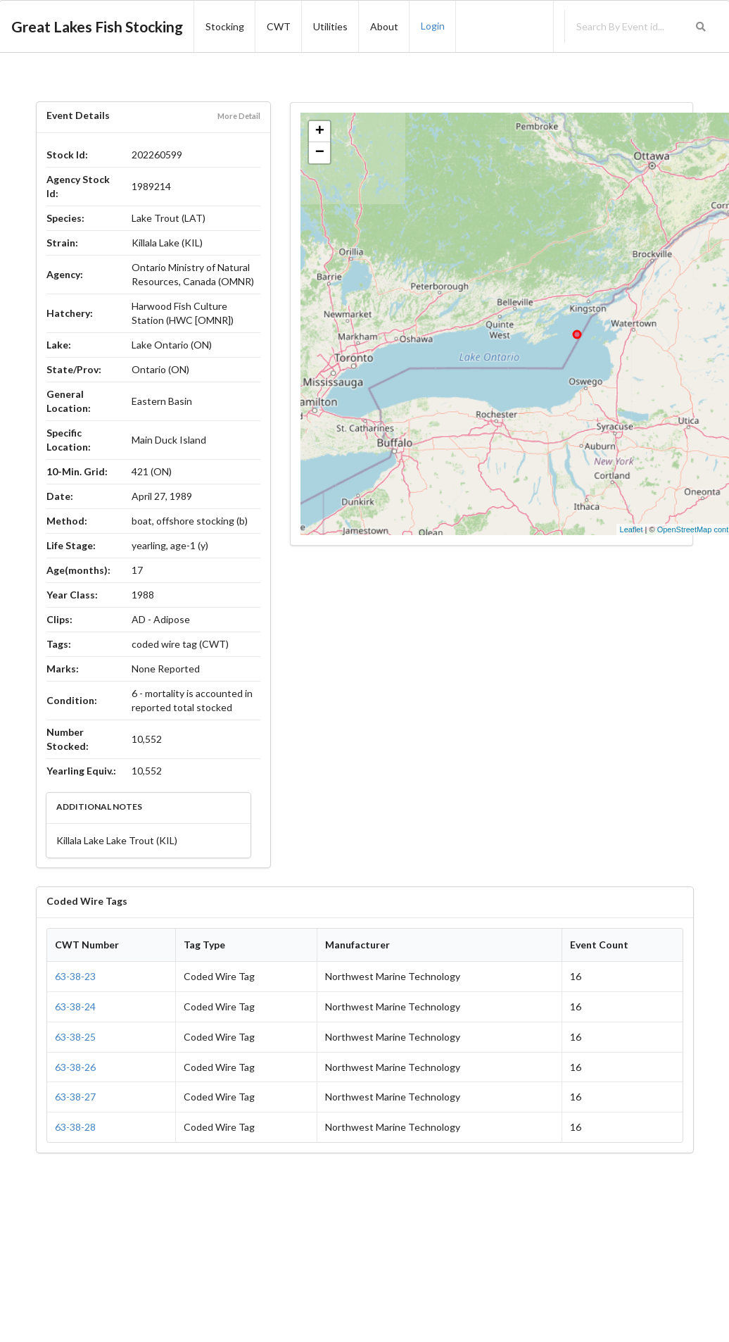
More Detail (238, 115)
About (384, 26)
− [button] (319, 152)
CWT (279, 26)
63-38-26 (75, 1067)
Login (433, 26)
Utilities (330, 26)
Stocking (224, 26)
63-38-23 (75, 976)
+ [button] (319, 131)
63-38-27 (75, 1097)
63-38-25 (75, 1037)
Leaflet (631, 529)
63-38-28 (75, 1127)
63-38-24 (75, 1006)
